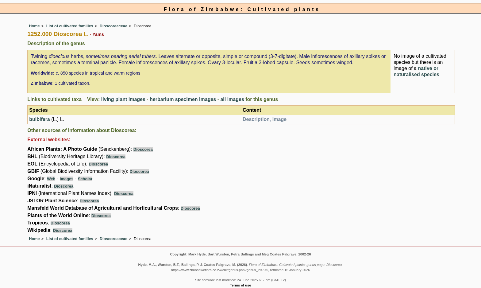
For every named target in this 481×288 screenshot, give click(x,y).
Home (34, 26)
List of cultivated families (69, 26)
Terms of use (240, 285)
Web (51, 179)
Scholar (85, 179)
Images (67, 179)
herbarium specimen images (183, 99)
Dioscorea (143, 149)
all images (232, 99)
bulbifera (39, 119)
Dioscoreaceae (113, 26)
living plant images (123, 99)
